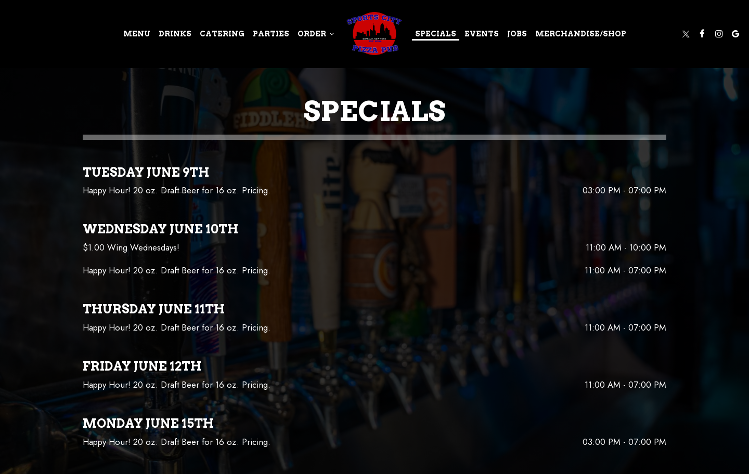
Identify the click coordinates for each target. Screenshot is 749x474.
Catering (222, 34)
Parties (271, 34)
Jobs (517, 34)
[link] (374, 34)
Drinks (175, 34)
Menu (136, 34)
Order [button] (316, 34)
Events (481, 34)
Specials (435, 34)
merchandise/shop (580, 34)
